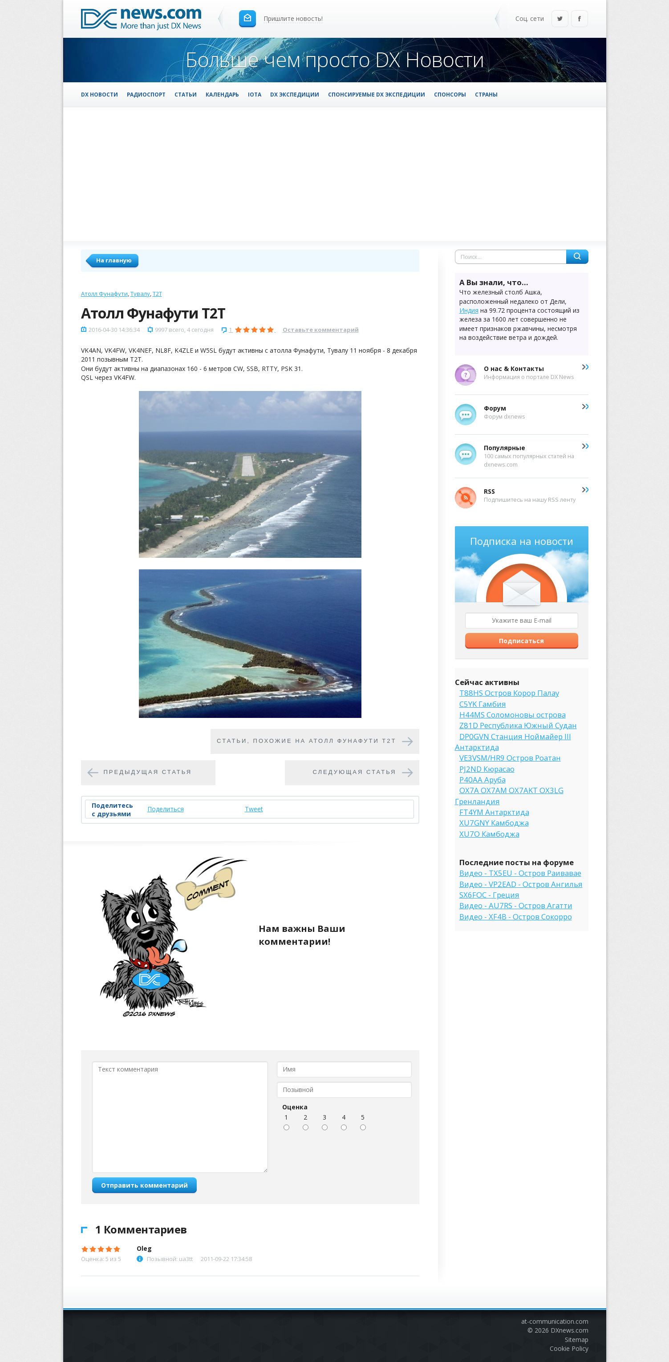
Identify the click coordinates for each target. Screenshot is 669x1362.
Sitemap (576, 1339)
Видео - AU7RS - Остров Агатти (515, 905)
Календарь (222, 94)
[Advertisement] (335, 174)
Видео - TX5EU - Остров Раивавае (520, 873)
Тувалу (140, 294)
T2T (157, 294)
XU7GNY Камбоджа (494, 823)
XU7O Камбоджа (489, 834)
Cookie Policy (569, 1348)
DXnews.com (569, 1330)
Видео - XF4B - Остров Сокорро (515, 916)
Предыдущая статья (148, 772)
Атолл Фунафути (104, 294)
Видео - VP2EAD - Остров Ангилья (521, 884)
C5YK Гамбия (482, 704)
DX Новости (99, 94)
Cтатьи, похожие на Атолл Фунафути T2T (307, 741)
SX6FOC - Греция (489, 895)
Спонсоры (450, 94)
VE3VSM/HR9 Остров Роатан (510, 758)
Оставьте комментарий (321, 330)
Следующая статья (355, 772)
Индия (468, 310)
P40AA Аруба (482, 779)
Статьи (185, 94)
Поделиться (165, 809)
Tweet (254, 809)
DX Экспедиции (294, 94)
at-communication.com (554, 1321)
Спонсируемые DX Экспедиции (376, 94)
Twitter (560, 19)
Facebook (579, 19)
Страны (486, 94)
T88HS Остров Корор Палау (509, 693)
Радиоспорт (146, 94)
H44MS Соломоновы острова (512, 714)
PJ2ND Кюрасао (487, 769)
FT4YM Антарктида (494, 812)
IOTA (254, 94)
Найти (577, 257)
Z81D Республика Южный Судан (518, 725)
